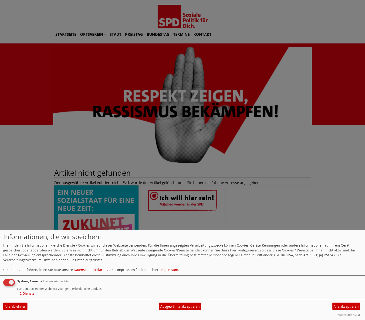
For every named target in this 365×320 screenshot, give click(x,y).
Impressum (169, 269)
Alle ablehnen (15, 306)
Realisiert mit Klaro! (348, 314)
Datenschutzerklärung (91, 269)
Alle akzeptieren (346, 306)
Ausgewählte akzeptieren (180, 306)
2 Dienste (25, 293)
